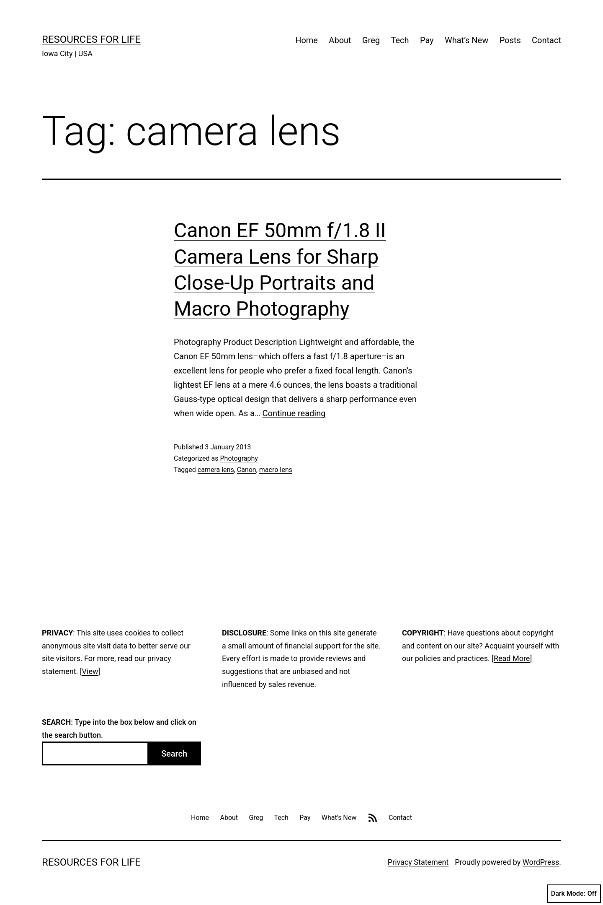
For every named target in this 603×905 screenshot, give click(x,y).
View (90, 671)
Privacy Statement (418, 862)
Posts (510, 40)
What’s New (466, 40)
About (340, 40)
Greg (371, 40)
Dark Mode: (574, 894)
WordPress (541, 862)
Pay (427, 40)
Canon (246, 470)
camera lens (216, 470)
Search (174, 754)
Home (306, 40)
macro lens (275, 470)
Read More (512, 658)
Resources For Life (91, 39)
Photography (239, 458)
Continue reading (293, 413)
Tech (400, 40)
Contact (546, 40)
